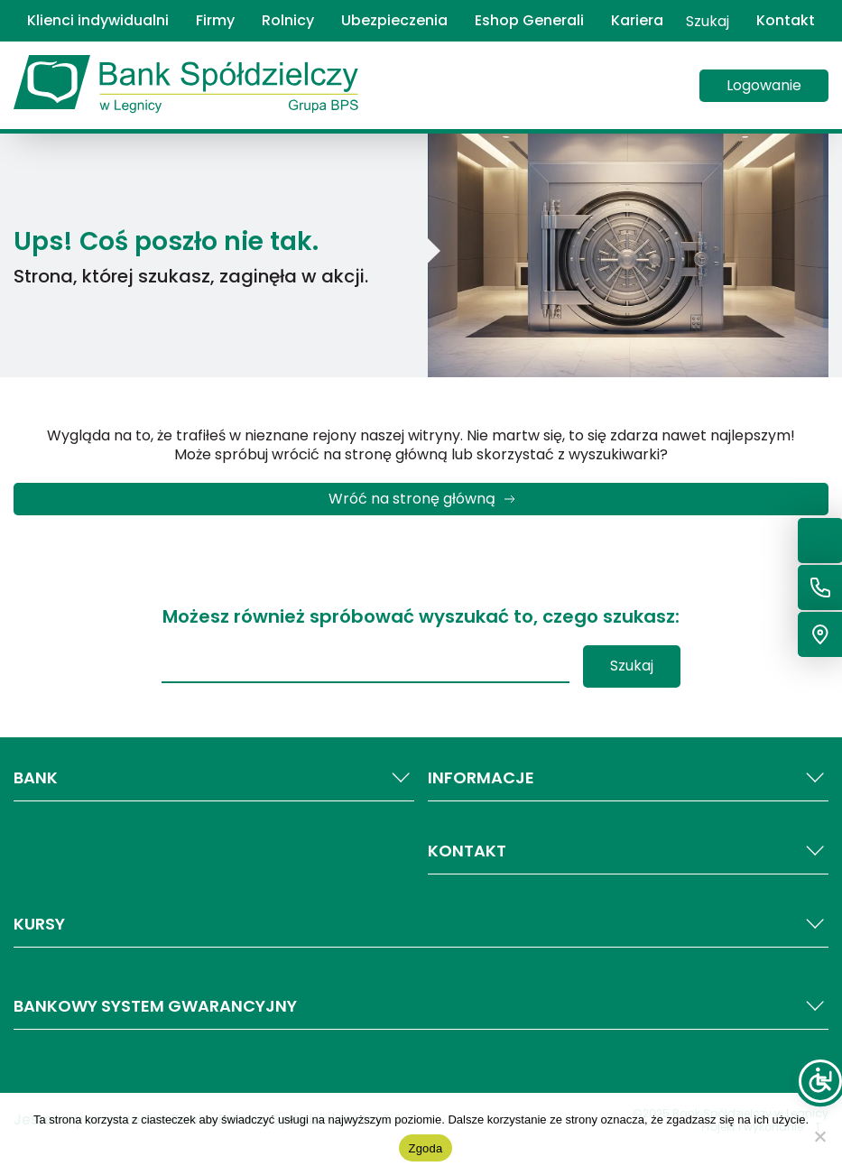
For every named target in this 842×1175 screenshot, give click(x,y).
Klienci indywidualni (98, 21)
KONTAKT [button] (628, 851)
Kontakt (785, 21)
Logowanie (763, 85)
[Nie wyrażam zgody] (819, 1136)
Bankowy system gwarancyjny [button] (421, 1006)
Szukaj (707, 21)
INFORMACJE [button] (628, 777)
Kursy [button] (421, 924)
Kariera (637, 21)
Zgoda (425, 1148)
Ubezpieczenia (394, 21)
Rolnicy (288, 21)
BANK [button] (214, 777)
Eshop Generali (529, 21)
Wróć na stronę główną (411, 498)
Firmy (215, 21)
